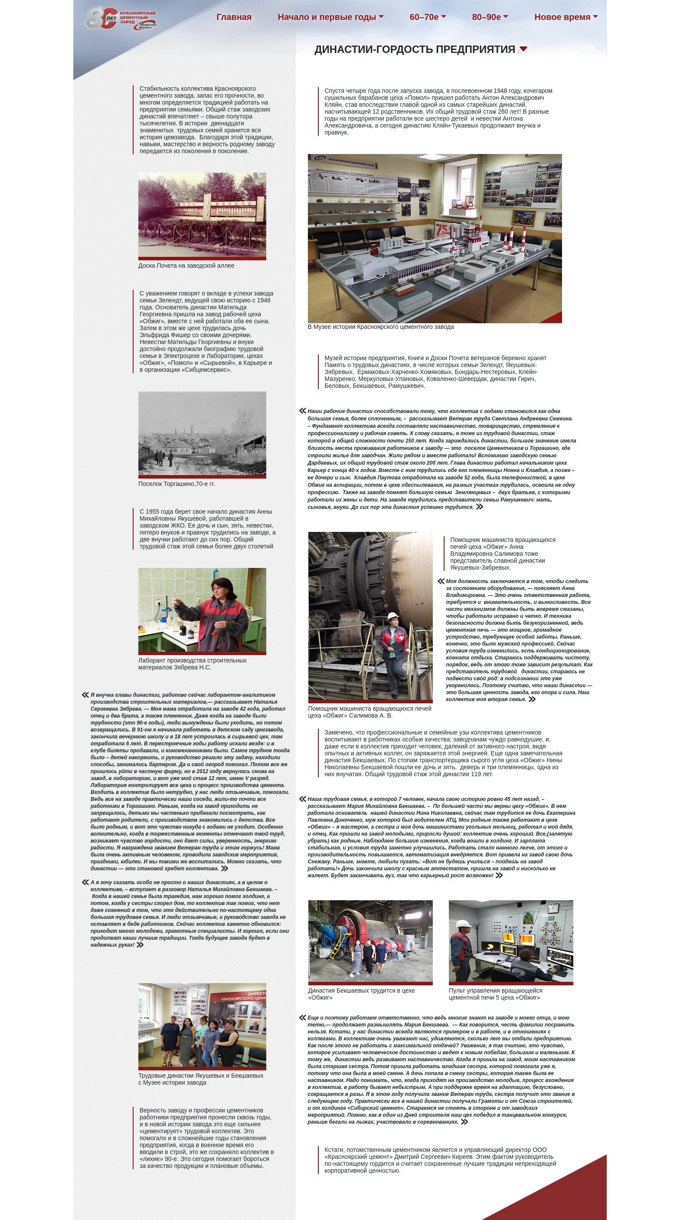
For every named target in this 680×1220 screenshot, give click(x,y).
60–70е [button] (424, 17)
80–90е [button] (486, 17)
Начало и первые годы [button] (327, 17)
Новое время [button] (562, 17)
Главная (234, 17)
